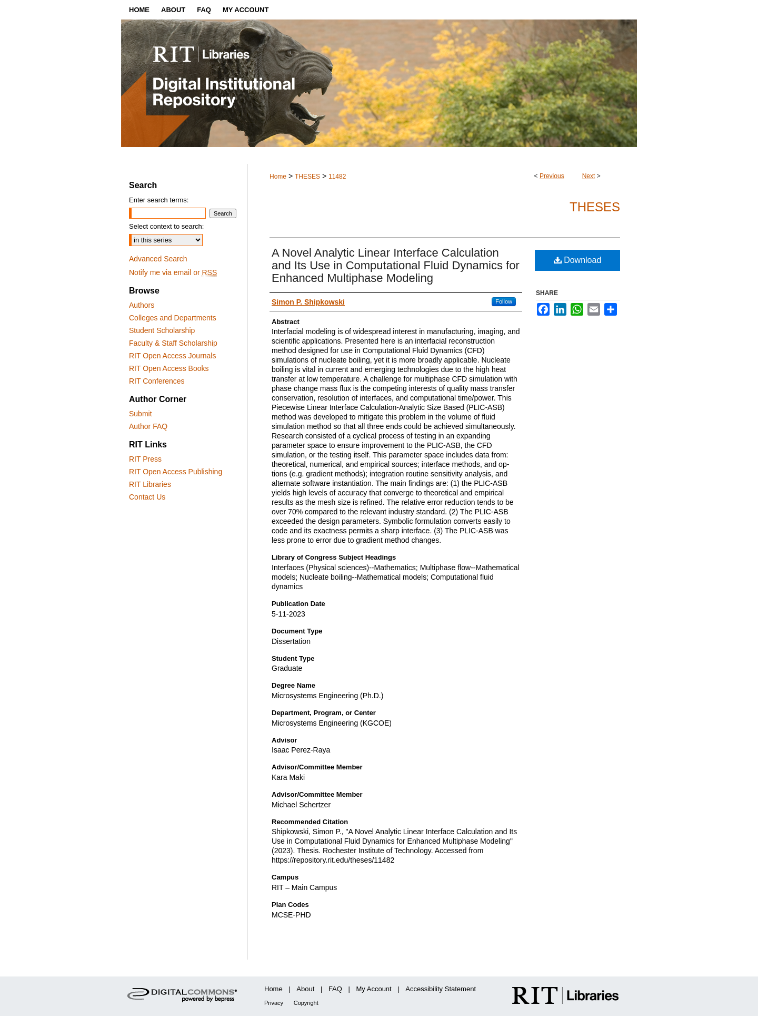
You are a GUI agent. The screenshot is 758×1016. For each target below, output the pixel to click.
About (305, 989)
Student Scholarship (162, 330)
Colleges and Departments (172, 318)
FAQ (335, 989)
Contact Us (147, 497)
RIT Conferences (157, 381)
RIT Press (145, 459)
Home (278, 176)
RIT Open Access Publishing (175, 471)
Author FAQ (148, 426)
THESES (307, 176)
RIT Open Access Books (168, 368)
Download (578, 260)
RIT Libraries (150, 484)
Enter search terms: (158, 200)
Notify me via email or (173, 272)
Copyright (306, 1003)
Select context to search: (166, 226)
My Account (374, 989)
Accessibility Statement (440, 989)
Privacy (273, 1003)
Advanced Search (158, 259)
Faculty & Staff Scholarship (173, 343)
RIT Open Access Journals (172, 355)
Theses (595, 207)
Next (588, 176)
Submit (140, 413)
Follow (503, 301)
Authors (141, 305)
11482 (337, 176)
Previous (552, 176)
